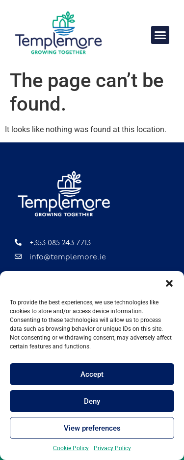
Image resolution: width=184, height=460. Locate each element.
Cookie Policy (71, 448)
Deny (92, 401)
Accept (92, 374)
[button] (169, 283)
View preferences (92, 428)
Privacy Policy (112, 448)
